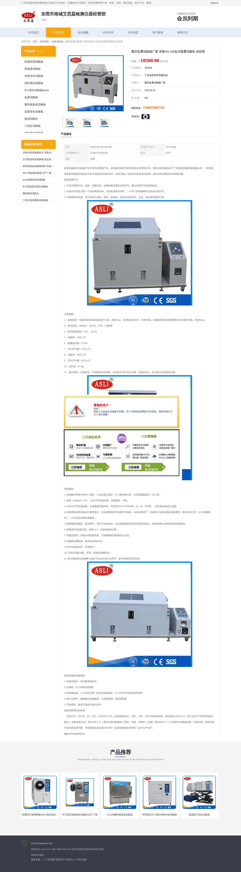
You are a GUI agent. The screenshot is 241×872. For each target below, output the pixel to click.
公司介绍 (108, 32)
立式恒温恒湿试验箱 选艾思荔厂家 (38, 159)
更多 (51, 144)
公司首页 (33, 32)
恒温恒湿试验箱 (34, 61)
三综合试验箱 (32, 125)
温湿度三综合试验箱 (199, 814)
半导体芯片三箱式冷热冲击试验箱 (159, 814)
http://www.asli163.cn (74, 733)
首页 (35, 41)
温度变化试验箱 (34, 111)
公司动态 (133, 32)
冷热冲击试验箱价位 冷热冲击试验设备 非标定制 (38, 152)
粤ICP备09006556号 (61, 849)
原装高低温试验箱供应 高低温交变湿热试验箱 (38, 166)
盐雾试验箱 (57, 41)
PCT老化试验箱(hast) (37, 90)
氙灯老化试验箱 (34, 83)
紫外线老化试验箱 (35, 104)
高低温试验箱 (32, 68)
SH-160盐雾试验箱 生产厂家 (37, 173)
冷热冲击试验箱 (34, 76)
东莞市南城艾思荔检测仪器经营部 (87, 849)
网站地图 (82, 859)
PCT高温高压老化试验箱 (35, 186)
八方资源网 (49, 859)
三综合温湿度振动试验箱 (35, 200)
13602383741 (154, 107)
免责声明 (60, 859)
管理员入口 (71, 859)
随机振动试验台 (31, 193)
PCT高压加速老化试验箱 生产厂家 (79, 814)
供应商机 (58, 32)
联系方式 (182, 32)
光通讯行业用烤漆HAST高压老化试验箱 (42, 814)
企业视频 (83, 32)
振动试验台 (31, 118)
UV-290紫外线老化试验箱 (120, 814)
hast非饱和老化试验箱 (34, 180)
